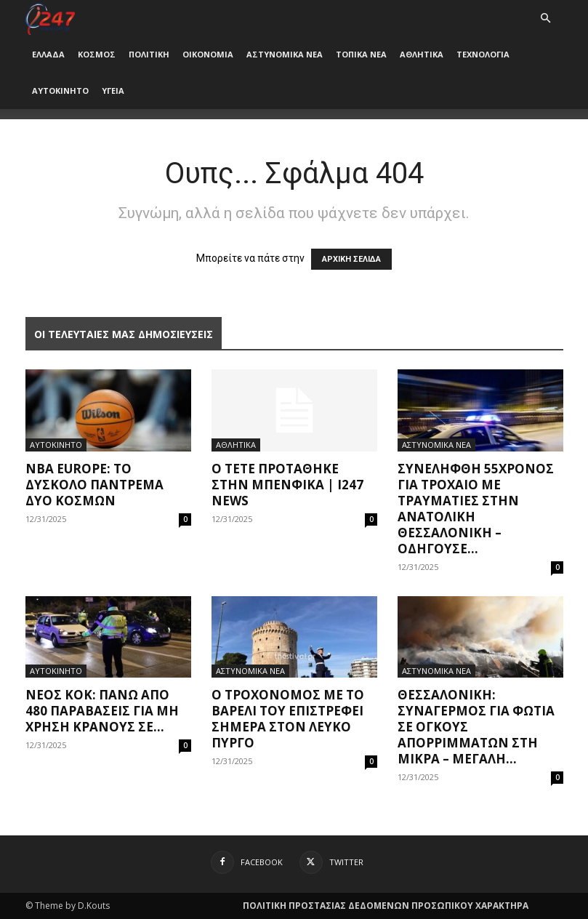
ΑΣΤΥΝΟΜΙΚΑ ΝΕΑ (284, 54)
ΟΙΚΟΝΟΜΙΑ (207, 54)
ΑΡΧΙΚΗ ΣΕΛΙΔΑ (351, 259)
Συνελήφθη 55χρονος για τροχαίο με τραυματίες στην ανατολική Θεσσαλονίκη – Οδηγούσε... (476, 508)
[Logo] (50, 18)
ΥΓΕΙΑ (113, 90)
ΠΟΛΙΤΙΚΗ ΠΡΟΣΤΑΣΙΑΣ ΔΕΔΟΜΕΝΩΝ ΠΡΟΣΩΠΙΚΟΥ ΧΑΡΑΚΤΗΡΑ (385, 905)
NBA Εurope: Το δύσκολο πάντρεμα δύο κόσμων (94, 484)
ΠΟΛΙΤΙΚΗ (149, 54)
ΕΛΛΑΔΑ (48, 54)
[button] (545, 18)
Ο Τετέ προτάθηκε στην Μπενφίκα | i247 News (287, 484)
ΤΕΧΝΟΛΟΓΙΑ (483, 54)
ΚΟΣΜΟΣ (97, 54)
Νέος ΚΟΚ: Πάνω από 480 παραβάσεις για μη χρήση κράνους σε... (102, 710)
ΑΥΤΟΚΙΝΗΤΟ (60, 90)
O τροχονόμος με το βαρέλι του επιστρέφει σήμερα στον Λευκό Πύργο (288, 718)
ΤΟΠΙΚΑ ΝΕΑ (361, 54)
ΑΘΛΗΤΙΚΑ (421, 54)
